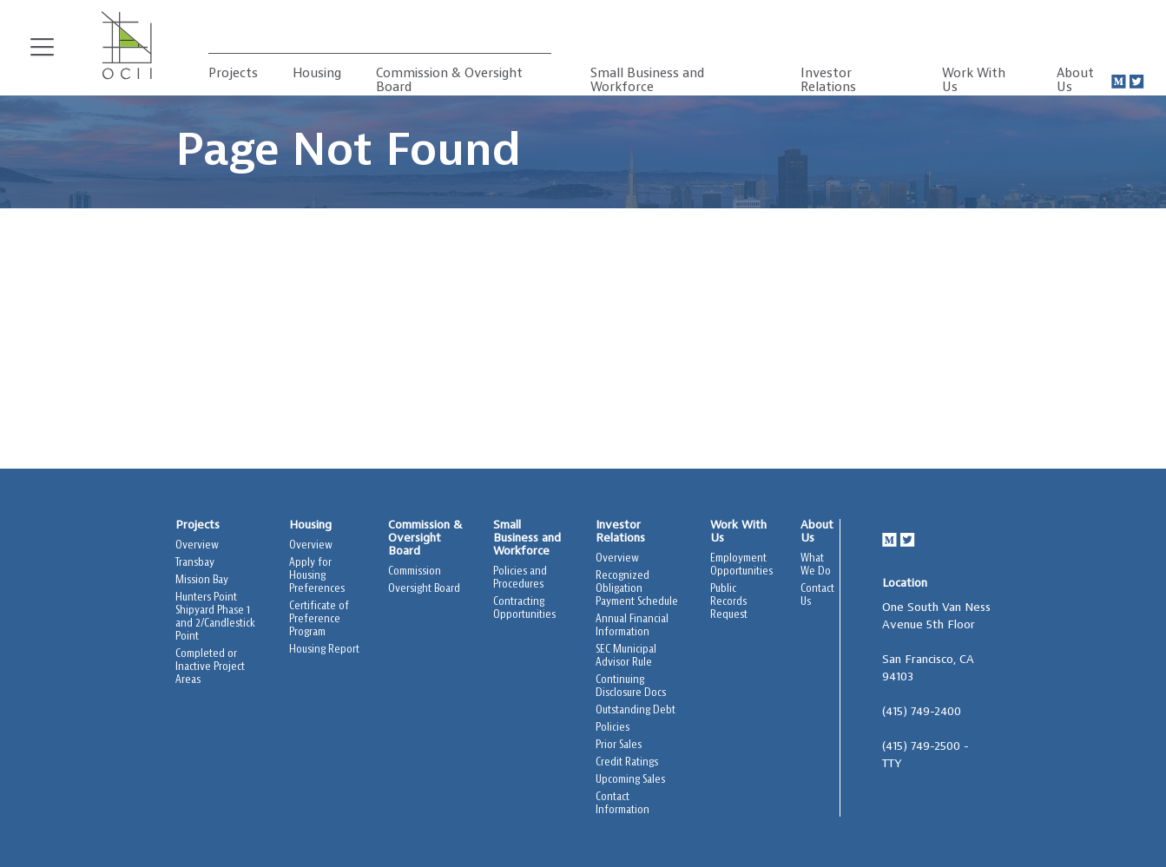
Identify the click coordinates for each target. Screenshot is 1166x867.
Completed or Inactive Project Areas (210, 667)
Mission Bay (201, 580)
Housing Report (324, 649)
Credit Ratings (627, 762)
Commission (414, 571)
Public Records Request (729, 602)
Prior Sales (619, 745)
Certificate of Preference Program (319, 619)
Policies (612, 727)
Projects (233, 74)
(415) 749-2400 (921, 712)
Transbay (194, 562)
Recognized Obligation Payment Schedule (637, 589)
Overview (197, 545)
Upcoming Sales (630, 779)
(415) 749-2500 (921, 746)
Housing (317, 74)
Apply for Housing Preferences (317, 575)
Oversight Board (424, 588)
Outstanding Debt (635, 710)
